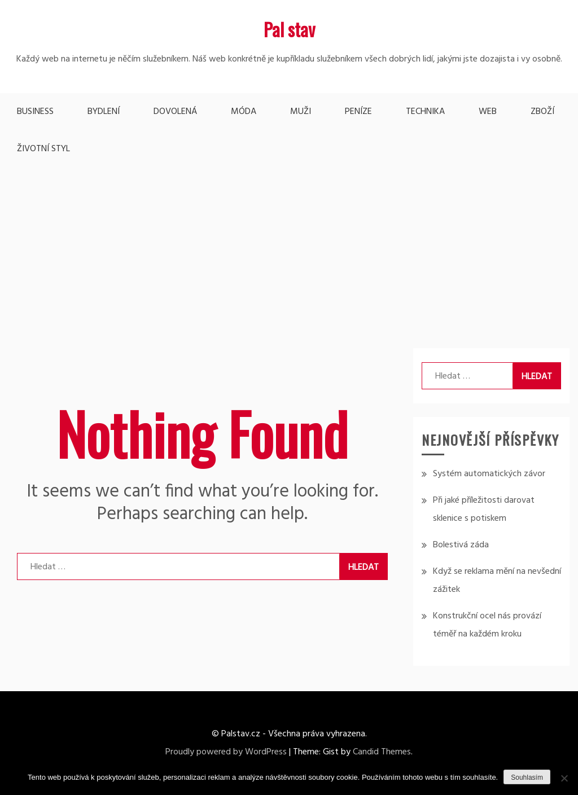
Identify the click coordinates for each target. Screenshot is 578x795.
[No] (564, 778)
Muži (300, 111)
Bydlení (103, 111)
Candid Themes (382, 752)
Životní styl (43, 149)
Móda (243, 111)
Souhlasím (527, 777)
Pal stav (289, 29)
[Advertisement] (289, 252)
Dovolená (175, 111)
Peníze (358, 111)
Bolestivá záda (461, 545)
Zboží (542, 111)
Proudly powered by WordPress (226, 752)
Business (35, 111)
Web (488, 111)
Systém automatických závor (489, 474)
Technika (425, 111)
